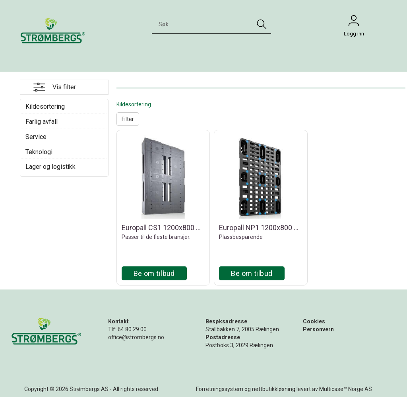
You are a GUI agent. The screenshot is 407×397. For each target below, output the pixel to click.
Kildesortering (45, 106)
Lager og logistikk (50, 166)
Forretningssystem (219, 389)
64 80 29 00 (132, 329)
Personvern (318, 329)
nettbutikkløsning (273, 389)
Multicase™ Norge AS (345, 389)
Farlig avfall (41, 121)
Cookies (314, 321)
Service (36, 137)
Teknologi (38, 152)
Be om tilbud (154, 273)
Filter (128, 119)
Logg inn (353, 22)
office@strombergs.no (136, 337)
